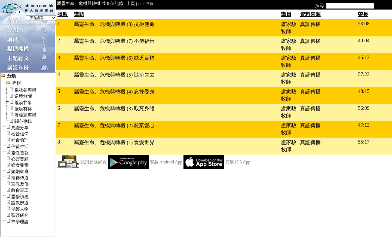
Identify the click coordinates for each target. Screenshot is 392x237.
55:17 (364, 142)
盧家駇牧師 (288, 27)
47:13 (364, 125)
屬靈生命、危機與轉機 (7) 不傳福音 (114, 41)
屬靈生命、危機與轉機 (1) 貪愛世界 (114, 142)
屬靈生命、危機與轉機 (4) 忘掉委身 (114, 92)
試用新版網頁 (94, 162)
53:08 (364, 23)
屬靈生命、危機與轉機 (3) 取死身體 (114, 108)
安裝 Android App (166, 162)
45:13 (364, 57)
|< (137, 4)
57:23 (364, 74)
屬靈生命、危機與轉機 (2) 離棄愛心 (114, 125)
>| (144, 4)
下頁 (149, 4)
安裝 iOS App (237, 162)
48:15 (364, 91)
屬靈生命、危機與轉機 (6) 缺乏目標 (114, 58)
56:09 (364, 108)
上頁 (130, 3)
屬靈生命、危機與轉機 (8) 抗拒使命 (114, 24)
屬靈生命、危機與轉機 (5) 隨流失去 (114, 75)
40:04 (364, 40)
